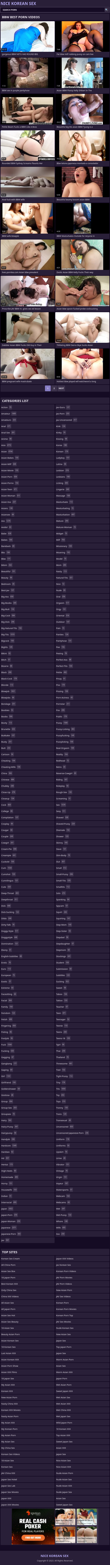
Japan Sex (61, 1340)
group (7, 1101)
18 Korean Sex (8, 1346)
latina (61, 464)
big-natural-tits (11, 628)
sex (61, 805)
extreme (7, 988)
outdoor (63, 622)
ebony (6, 950)
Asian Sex (61, 1365)
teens (61, 1032)
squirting (63, 918)
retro (61, 767)
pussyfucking (65, 735)
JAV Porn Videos (64, 1283)
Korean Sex (7, 1466)
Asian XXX (61, 1447)
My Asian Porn (8, 1435)
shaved (62, 817)
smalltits (63, 887)
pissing (62, 691)
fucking (7, 1051)
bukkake (8, 735)
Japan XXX (6, 1498)
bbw (6, 559)
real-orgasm (65, 748)
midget (62, 533)
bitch (6, 660)
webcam (63, 1196)
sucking (62, 981)
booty (6, 723)
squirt (62, 912)
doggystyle (9, 937)
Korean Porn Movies (66, 1309)
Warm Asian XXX (64, 1372)
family (7, 1007)
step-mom (64, 925)
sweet (61, 988)
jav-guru (63, 407)
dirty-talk (8, 925)
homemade (9, 1177)
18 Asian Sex (7, 1328)
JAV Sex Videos (63, 1296)
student (62, 962)
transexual (63, 1120)
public (62, 716)
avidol (6, 527)
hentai (7, 1164)
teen (61, 1013)
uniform (63, 1139)
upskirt (62, 1152)
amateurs (8, 420)
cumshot (8, 874)
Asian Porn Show (9, 1365)
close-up (8, 792)
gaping (7, 1070)
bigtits (7, 647)
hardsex (7, 1152)
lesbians (63, 477)
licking (62, 483)
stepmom (63, 950)
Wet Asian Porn (63, 1384)
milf (60, 540)
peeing (61, 653)
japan (7, 1208)
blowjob (8, 691)
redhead (62, 760)
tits (61, 1089)
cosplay (7, 824)
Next (61, 388)
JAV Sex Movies (63, 1321)
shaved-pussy (65, 824)
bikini (6, 653)
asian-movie (10, 470)
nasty (61, 571)
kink (61, 426)
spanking (63, 899)
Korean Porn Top (64, 1315)
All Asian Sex (7, 1302)
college (7, 811)
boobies (7, 710)
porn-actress (64, 697)
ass (6, 521)
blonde (7, 685)
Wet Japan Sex (63, 1416)
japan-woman (11, 1221)
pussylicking (65, 742)
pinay (61, 678)
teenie (62, 1025)
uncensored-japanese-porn (72, 1133)
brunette (8, 729)
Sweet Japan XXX (64, 1391)
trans (61, 1114)
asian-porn (9, 477)
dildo (6, 918)
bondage (8, 704)
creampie (8, 855)
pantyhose (64, 641)
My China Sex (8, 1447)
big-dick (8, 622)
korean (62, 451)
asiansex (7, 514)
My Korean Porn (9, 1428)
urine (61, 1158)
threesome (64, 1063)
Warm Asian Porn (65, 1359)
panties (62, 634)
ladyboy (63, 458)
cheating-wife (11, 767)
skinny (62, 843)
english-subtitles (11, 956)
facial (6, 1000)
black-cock (9, 678)
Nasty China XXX (9, 1403)
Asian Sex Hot (8, 1315)
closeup (8, 798)
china (6, 773)
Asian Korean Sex (10, 1340)
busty (6, 742)
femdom (8, 1013)
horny (7, 1183)
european (8, 975)
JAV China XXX (8, 1473)
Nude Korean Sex (64, 1328)
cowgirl (7, 843)
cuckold (8, 861)
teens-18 (63, 1038)
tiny (61, 1082)
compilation (10, 817)
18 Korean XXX (63, 1428)
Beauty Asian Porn (10, 1334)
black (6, 672)
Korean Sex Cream (10, 1258)
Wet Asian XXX (63, 1403)
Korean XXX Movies (10, 1410)
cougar (7, 830)
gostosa (7, 1095)
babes (7, 540)
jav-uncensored (66, 420)
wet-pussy (64, 1215)
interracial (9, 1202)
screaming (63, 798)
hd (5, 1158)
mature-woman (66, 527)
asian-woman (11, 495)
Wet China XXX (63, 1410)
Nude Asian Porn (64, 1473)
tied (61, 1070)
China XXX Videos (10, 1296)
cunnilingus (10, 880)
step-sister (63, 931)
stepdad (62, 937)
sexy (61, 811)
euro (6, 969)
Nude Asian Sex (64, 1479)
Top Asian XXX (63, 1435)
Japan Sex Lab (8, 1485)
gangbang (9, 1063)
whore (62, 1221)
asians (7, 508)
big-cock (8, 615)
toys (61, 1101)
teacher (62, 1007)
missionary (64, 546)
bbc (5, 552)
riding (62, 779)
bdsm (6, 565)
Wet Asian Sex (63, 1397)
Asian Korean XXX (10, 1359)
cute (6, 887)
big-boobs (9, 603)
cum (6, 868)
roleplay (62, 786)
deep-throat (10, 893)
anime (6, 439)
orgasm (63, 603)
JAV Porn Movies (64, 1277)
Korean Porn (62, 1302)
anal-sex (8, 432)
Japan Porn (61, 1378)
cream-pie (9, 849)
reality (62, 754)
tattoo (62, 1000)
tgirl (60, 1044)
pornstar (63, 704)
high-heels (9, 1171)
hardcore (9, 1145)
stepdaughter (65, 943)
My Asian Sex (7, 1441)
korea (61, 445)
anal (6, 426)
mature (62, 521)
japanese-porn (11, 1234)
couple (7, 836)
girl (6, 1076)
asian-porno (10, 483)
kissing (62, 439)
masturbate (64, 502)
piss (60, 685)
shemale (63, 830)
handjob (8, 1139)
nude (61, 590)
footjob (7, 1038)
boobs (7, 716)
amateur (8, 413)
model (61, 559)
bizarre (7, 666)
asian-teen (9, 489)
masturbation (65, 514)
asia (6, 445)
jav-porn (63, 413)
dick (6, 906)
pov (60, 710)
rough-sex (64, 792)
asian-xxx (8, 502)
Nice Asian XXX (63, 1466)
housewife (9, 1190)
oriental (63, 615)
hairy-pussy (9, 1126)
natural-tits (64, 577)
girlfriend (8, 1082)
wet (60, 1208)
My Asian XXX (8, 1384)
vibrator (63, 1164)
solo (61, 893)
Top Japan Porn (63, 1346)
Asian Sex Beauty (9, 1321)
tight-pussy (64, 1076)
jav (5, 1240)
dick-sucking (10, 912)
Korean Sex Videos (10, 1454)
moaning (63, 552)
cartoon (7, 754)
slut (60, 861)
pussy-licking (65, 729)
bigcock (7, 641)
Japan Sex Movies (10, 1492)
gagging (7, 1057)
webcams (63, 1202)
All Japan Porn (8, 1309)
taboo (62, 994)
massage (63, 495)
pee (60, 647)
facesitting (9, 994)
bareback (8, 546)
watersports (64, 1190)
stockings (63, 956)
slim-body (63, 855)
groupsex (8, 1114)
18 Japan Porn (8, 1277)
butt (6, 748)
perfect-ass (64, 660)
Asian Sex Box (8, 1271)
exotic (6, 981)
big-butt (8, 609)
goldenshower (10, 1089)
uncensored (65, 1126)
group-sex (9, 1108)
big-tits (8, 634)
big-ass (7, 596)
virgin (61, 1177)
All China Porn (8, 1264)
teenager (63, 1019)
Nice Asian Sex (63, 1460)
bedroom (8, 584)
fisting (6, 1032)
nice (60, 584)
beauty (7, 577)
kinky (61, 432)
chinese (8, 779)
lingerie (63, 489)
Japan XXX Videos (64, 1258)
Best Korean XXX (9, 1283)
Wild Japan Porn (64, 1422)
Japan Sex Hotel (9, 1479)
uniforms (63, 1145)
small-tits (63, 880)
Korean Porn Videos (66, 1271)
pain (60, 628)
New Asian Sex (63, 1334)
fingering (8, 1025)
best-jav (8, 590)
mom (61, 565)
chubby (7, 786)
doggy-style (10, 931)
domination (10, 943)
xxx (60, 1234)
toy (60, 1095)
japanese (9, 1227)
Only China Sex (8, 1290)
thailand (62, 1057)
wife (61, 1227)
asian (7, 451)
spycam (62, 906)
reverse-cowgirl (66, 773)
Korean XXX (7, 1391)
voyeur (62, 1183)
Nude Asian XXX (64, 1485)
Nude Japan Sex (64, 1492)
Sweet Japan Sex (64, 1441)
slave (61, 849)
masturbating (65, 508)
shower (62, 836)
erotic (6, 962)
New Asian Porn (9, 1397)
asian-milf (9, 464)
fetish (7, 1019)
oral (61, 596)
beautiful (8, 571)
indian (6, 1196)
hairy (6, 1120)
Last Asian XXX (8, 1353)
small (61, 868)
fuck (6, 1044)
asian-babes (10, 458)
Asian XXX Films (9, 1372)
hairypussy (9, 1133)
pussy (62, 723)
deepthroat (9, 899)
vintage (62, 1171)
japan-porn (9, 1215)
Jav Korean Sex (63, 1264)
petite (61, 672)
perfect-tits (64, 666)
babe (6, 533)
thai (61, 1051)
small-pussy (64, 874)
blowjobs (8, 697)
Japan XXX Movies (10, 1504)
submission (64, 969)
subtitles (63, 975)
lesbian (62, 470)
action (6, 407)
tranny (62, 1108)
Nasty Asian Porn (9, 1416)
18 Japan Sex (7, 1378)
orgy (61, 609)
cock (6, 805)
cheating (8, 760)
